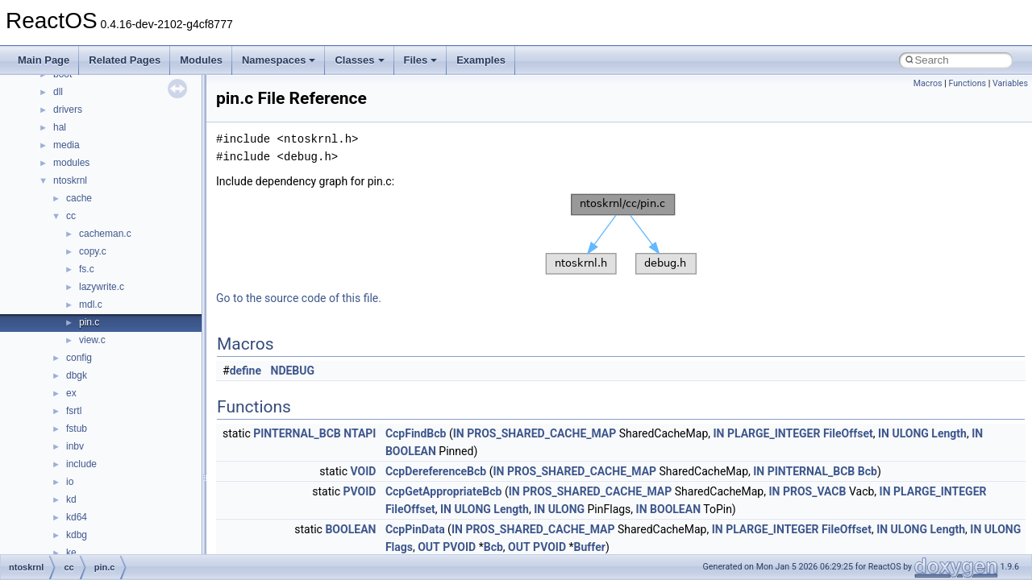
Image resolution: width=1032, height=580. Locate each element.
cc (71, 216)
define (245, 370)
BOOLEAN (410, 451)
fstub (76, 428)
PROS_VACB (815, 491)
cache (79, 198)
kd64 (76, 517)
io (69, 481)
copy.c (92, 251)
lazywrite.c (101, 286)
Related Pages (124, 60)
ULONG (910, 433)
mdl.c (90, 304)
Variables (1010, 83)
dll (58, 91)
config (79, 357)
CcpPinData (415, 529)
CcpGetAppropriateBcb (443, 491)
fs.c (86, 269)
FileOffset (848, 433)
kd (71, 499)
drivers (67, 109)
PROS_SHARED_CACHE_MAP (541, 433)
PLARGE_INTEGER (773, 433)
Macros (928, 83)
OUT (429, 547)
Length (949, 433)
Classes (359, 60)
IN (458, 433)
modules (71, 162)
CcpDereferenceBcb (435, 471)
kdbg (76, 535)
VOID (364, 471)
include (81, 464)
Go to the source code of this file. (298, 298)
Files (421, 60)
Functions (967, 83)
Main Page (43, 60)
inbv (75, 446)
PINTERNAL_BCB (297, 433)
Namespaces (279, 60)
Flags (399, 547)
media (66, 145)
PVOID (359, 491)
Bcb (867, 471)
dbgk (76, 375)
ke (71, 552)
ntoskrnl (70, 180)
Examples (481, 60)
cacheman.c (105, 233)
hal (59, 127)
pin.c (89, 322)
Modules (201, 60)
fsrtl (73, 410)
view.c (92, 340)
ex (71, 393)
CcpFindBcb (416, 433)
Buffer (589, 547)
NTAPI (359, 433)
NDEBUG (293, 370)
